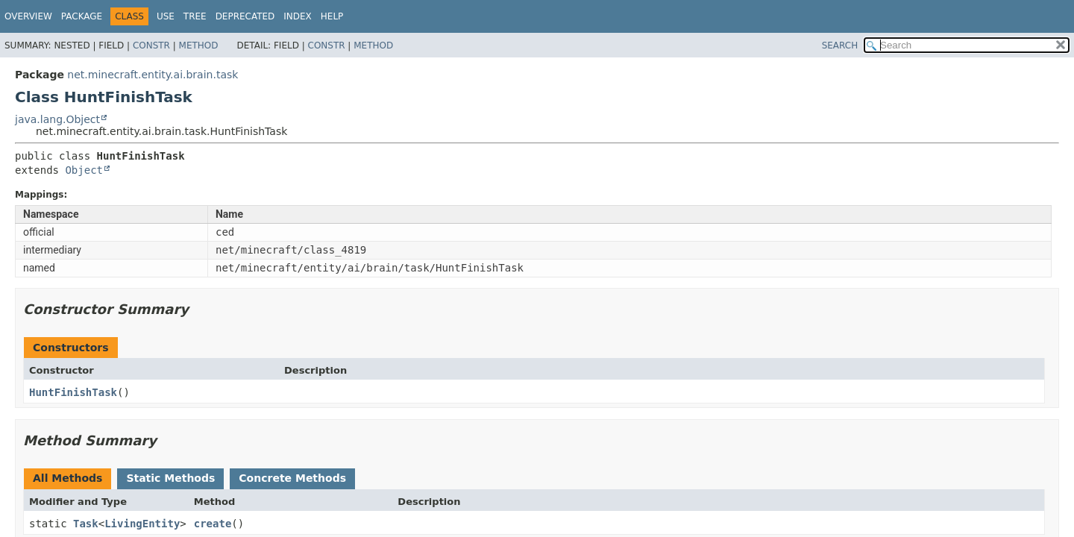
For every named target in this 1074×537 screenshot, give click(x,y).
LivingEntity (142, 524)
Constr (151, 45)
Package (81, 16)
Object (84, 170)
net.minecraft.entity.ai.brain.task (152, 75)
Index (297, 16)
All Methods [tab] (67, 478)
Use (166, 16)
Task (85, 524)
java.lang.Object (57, 119)
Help (332, 16)
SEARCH (840, 45)
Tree (195, 16)
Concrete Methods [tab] (292, 478)
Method (199, 45)
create (213, 524)
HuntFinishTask (73, 392)
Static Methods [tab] (170, 478)
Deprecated (245, 16)
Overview (28, 16)
